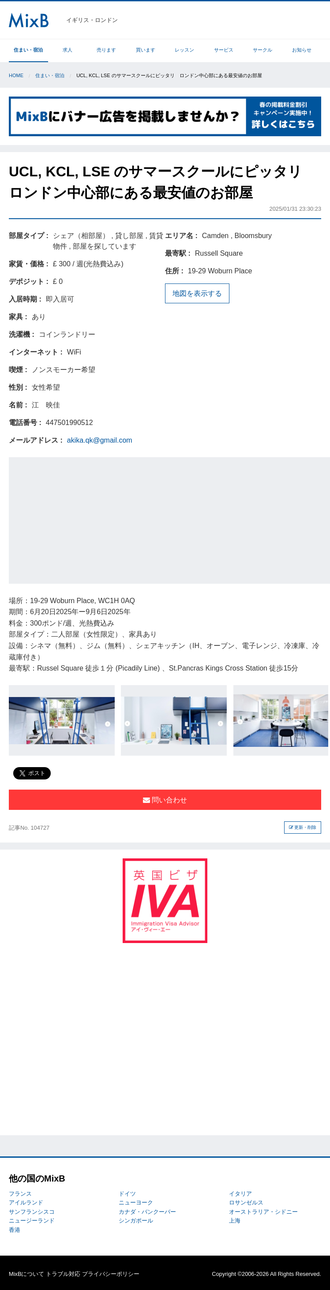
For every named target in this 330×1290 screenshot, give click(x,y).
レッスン (184, 49)
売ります (106, 49)
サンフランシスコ (32, 1211)
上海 (234, 1220)
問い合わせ (165, 800)
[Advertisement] (169, 519)
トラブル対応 (63, 1274)
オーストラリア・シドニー (263, 1211)
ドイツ (127, 1193)
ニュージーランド (32, 1220)
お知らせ (301, 49)
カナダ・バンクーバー (147, 1211)
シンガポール (136, 1220)
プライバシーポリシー (110, 1274)
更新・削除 (303, 827)
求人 (67, 49)
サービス (223, 49)
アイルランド (26, 1202)
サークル (262, 49)
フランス (20, 1193)
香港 (14, 1230)
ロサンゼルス (246, 1202)
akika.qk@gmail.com (99, 440)
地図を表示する (197, 293)
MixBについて (26, 1274)
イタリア (240, 1193)
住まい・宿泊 (28, 49)
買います (145, 49)
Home (16, 75)
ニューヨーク (136, 1202)
